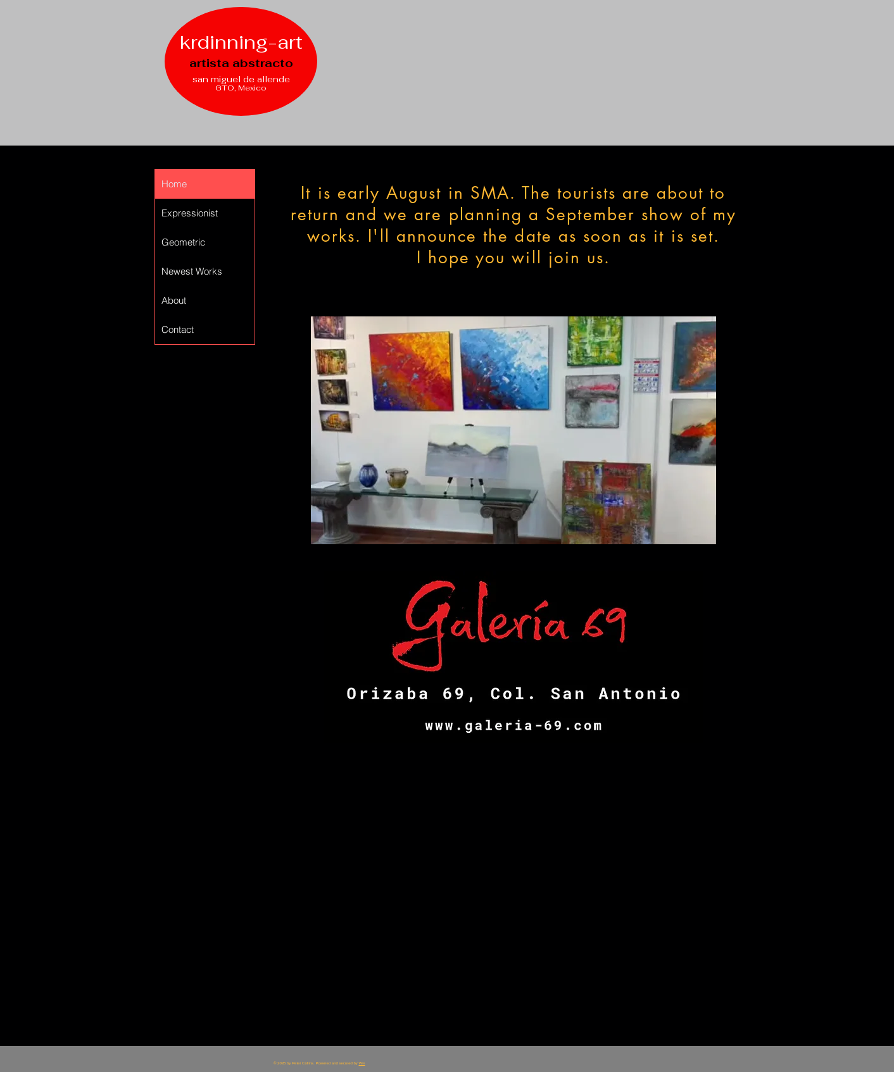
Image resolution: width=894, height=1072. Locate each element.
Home (174, 184)
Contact (177, 329)
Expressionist (189, 213)
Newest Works (191, 271)
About (173, 300)
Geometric (183, 242)
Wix (362, 1063)
